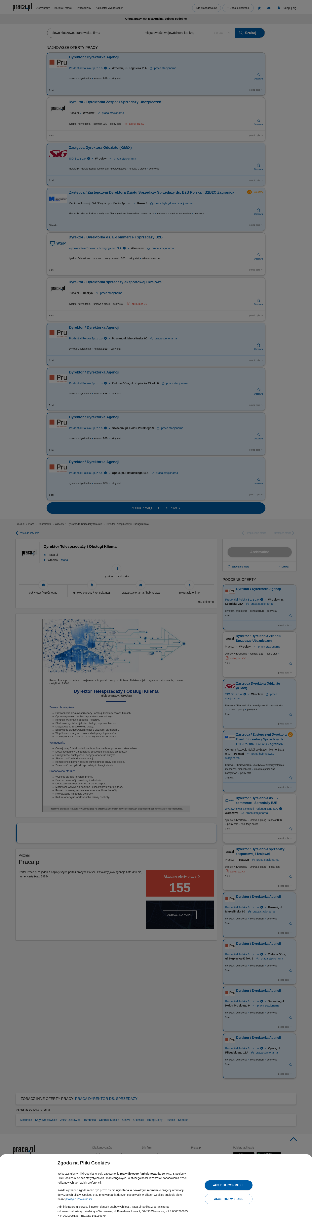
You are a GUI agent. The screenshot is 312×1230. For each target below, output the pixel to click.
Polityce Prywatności (79, 1199)
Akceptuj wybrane (228, 1199)
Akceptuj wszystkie (228, 1185)
